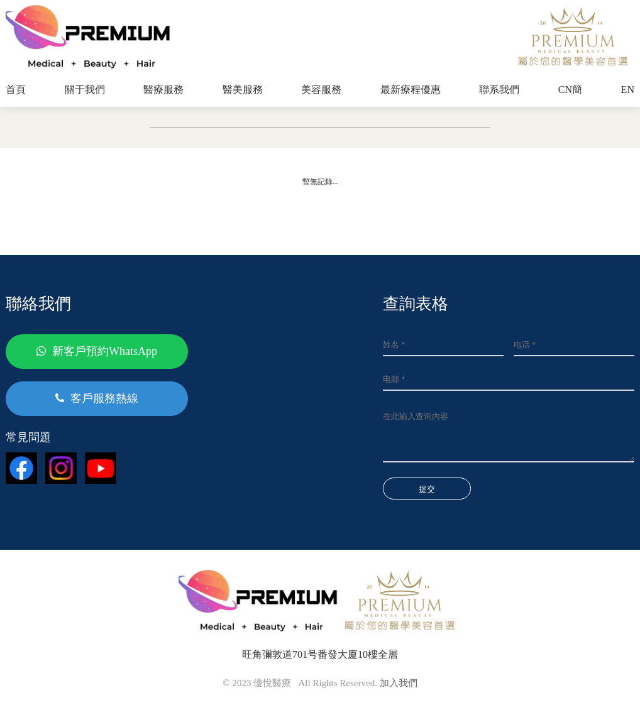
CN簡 (570, 89)
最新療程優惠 (410, 89)
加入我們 (398, 683)
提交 (427, 489)
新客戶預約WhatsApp (96, 351)
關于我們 (85, 89)
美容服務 (321, 89)
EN (627, 89)
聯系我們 (499, 89)
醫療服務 (163, 89)
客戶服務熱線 (96, 398)
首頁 (16, 89)
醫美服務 (243, 89)
